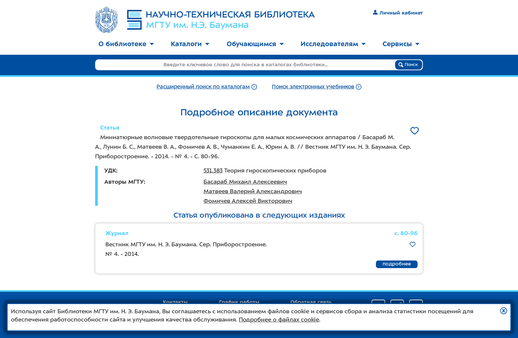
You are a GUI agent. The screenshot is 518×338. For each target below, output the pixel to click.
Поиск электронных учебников (313, 86)
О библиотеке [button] (126, 43)
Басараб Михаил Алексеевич (245, 182)
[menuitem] (126, 44)
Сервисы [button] (401, 43)
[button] (503, 310)
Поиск (408, 64)
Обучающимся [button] (255, 43)
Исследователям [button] (333, 43)
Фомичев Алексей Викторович (248, 201)
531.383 (213, 170)
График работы (239, 302)
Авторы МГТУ (124, 182)
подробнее (397, 263)
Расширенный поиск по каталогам (203, 86)
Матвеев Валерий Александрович (253, 191)
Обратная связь (311, 302)
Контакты (175, 302)
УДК (110, 170)
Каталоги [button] (190, 43)
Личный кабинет (398, 12)
